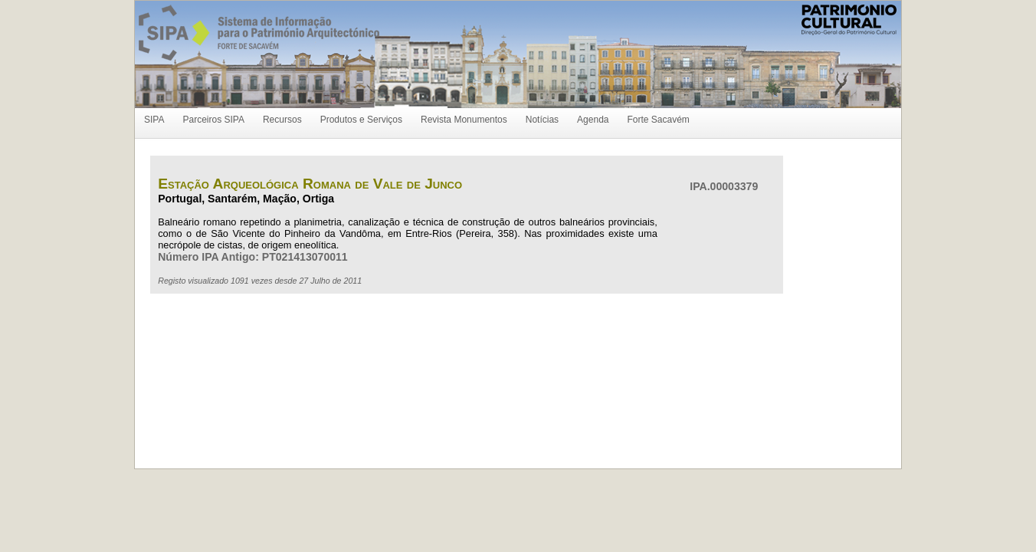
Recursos (282, 119)
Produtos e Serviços (361, 119)
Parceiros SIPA (213, 119)
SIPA (154, 119)
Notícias (542, 119)
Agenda (592, 119)
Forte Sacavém (658, 119)
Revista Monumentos (464, 119)
